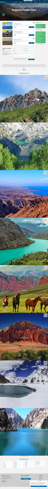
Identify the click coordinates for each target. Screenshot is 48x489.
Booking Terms (41, 477)
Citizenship (26, 50)
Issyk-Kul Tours (37, 36)
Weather (5, 467)
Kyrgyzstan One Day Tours (39, 39)
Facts (4, 461)
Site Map (28, 485)
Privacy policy (40, 478)
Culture (15, 461)
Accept (39, 486)
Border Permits (38, 461)
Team (39, 479)
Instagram (45, 0)
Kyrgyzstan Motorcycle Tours (39, 33)
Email (14, 50)
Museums (26, 461)
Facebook (44, 0)
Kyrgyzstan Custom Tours (39, 42)
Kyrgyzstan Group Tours (39, 24)
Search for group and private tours (28, 0)
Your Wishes (15, 53)
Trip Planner (26, 478)
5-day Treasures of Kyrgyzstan (18, 31)
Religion (15, 467)
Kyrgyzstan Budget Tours (39, 27)
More (24, 67)
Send (31, 59)
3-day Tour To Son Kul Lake (17, 39)
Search (46, 2)
